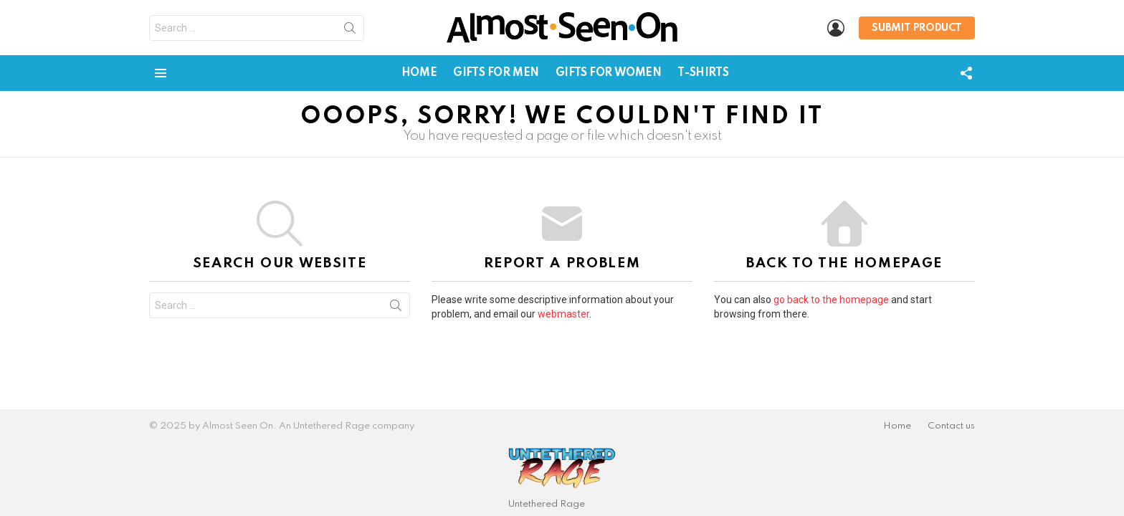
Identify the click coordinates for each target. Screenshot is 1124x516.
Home (419, 73)
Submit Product (917, 28)
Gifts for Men (496, 73)
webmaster (563, 314)
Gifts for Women (609, 73)
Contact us (951, 426)
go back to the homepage (831, 299)
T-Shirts (702, 73)
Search (349, 31)
